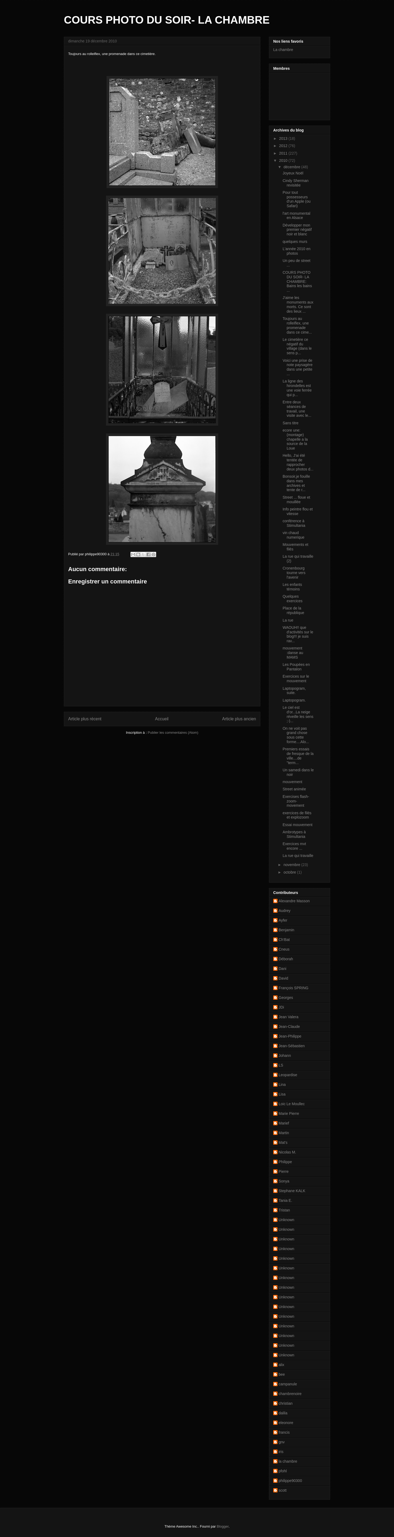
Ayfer (283, 920)
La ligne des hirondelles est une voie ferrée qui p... (297, 388)
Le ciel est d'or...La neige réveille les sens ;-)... (298, 714)
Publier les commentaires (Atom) (173, 733)
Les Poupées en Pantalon (296, 666)
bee (282, 1374)
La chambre (283, 50)
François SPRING (293, 988)
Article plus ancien (239, 719)
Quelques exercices (292, 598)
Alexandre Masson (294, 901)
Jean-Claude (289, 1026)
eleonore (286, 1423)
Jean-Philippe (290, 1036)
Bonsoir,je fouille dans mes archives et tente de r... (296, 483)
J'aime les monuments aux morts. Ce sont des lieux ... (298, 304)
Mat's (283, 1142)
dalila (283, 1413)
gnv (282, 1442)
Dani (282, 968)
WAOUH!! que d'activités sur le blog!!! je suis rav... (298, 634)
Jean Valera (288, 1017)
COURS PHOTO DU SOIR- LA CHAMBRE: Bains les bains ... (297, 281)
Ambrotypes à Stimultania (294, 834)
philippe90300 (290, 1480)
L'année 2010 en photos (297, 251)
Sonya (284, 1181)
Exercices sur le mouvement (296, 678)
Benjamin (286, 930)
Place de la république (293, 610)
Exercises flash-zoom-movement (296, 801)
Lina (282, 1084)
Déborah (286, 959)
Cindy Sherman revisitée (296, 182)
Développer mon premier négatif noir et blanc (297, 229)
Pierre (284, 1171)
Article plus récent (84, 719)
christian (286, 1403)
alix (281, 1365)
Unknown (286, 1220)
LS (281, 1065)
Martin (284, 1133)
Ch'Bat (284, 939)
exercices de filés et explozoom (297, 815)
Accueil (162, 719)
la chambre (288, 1461)
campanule (288, 1384)
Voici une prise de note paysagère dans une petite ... (298, 367)
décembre (292, 167)
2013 (284, 138)
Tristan (284, 1210)
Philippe (285, 1162)
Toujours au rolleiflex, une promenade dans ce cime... (297, 325)
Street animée (294, 789)
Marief (284, 1123)
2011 (284, 153)
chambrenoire (290, 1394)
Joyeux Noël (293, 173)
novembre (292, 865)
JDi (281, 1007)
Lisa (282, 1094)
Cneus (284, 949)
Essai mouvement (297, 825)
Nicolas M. (287, 1152)
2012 (284, 146)
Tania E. (285, 1200)
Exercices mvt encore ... (294, 846)
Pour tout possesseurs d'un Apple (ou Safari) (297, 199)
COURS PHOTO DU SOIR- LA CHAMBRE (167, 20)
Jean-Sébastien (292, 1046)
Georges (286, 997)
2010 (284, 160)
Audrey (284, 910)
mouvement (292, 782)
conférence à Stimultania (294, 523)
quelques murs (295, 241)
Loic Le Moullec (292, 1104)
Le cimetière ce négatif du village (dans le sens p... (297, 346)
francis (284, 1432)
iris (281, 1452)
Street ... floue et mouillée (296, 499)
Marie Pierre (289, 1113)
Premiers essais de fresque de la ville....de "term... (298, 756)
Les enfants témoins (292, 586)
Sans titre (290, 423)
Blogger (223, 1526)
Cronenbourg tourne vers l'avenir (294, 572)
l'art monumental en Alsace (296, 215)
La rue (288, 620)
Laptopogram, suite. (294, 690)
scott (283, 1490)
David (283, 978)
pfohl (283, 1471)
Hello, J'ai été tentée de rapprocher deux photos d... (298, 462)
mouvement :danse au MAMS (293, 652)
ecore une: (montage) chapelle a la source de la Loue (295, 439)
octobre (290, 872)
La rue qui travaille (298, 855)
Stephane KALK (292, 1191)
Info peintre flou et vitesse (298, 511)
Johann (285, 1055)
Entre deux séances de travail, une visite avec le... (297, 409)
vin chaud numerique (293, 535)
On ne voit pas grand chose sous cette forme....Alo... (296, 735)
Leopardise (288, 1075)
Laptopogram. (294, 700)
